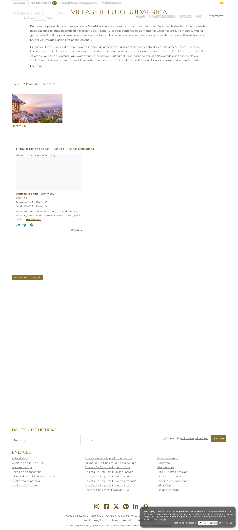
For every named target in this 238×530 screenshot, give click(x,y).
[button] (223, 3)
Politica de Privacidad (184, 523)
